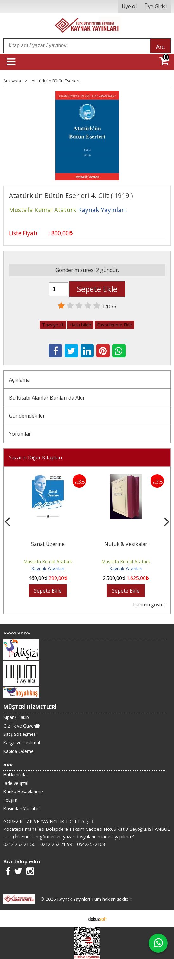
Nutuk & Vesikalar (125, 543)
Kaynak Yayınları (47, 568)
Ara (160, 47)
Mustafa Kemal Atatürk (47, 561)
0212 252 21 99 (56, 844)
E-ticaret (77, 918)
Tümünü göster (148, 605)
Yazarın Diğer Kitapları (35, 457)
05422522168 (91, 844)
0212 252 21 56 (19, 844)
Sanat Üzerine (48, 543)
